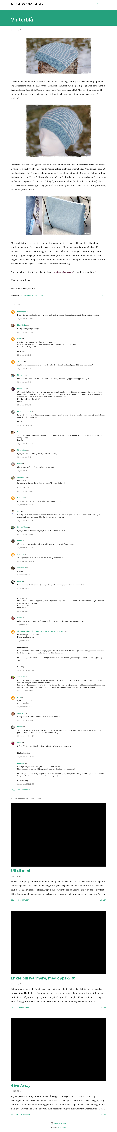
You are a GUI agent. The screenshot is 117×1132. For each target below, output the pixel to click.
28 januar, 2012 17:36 (25, 720)
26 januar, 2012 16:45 (25, 405)
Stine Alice (21, 713)
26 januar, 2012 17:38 (25, 443)
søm (42, 295)
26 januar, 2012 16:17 (25, 368)
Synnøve (20, 361)
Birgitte (20, 375)
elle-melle (21, 677)
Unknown (21, 498)
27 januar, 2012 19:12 (25, 625)
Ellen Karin (21, 325)
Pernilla (20, 432)
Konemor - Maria (24, 411)
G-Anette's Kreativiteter (27, 3)
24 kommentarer (22, 900)
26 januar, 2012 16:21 (25, 382)
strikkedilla (21, 568)
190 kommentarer (23, 1115)
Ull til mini (20, 870)
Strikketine (21, 450)
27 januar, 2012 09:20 (25, 561)
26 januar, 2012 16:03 (25, 355)
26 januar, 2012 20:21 (25, 491)
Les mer (103, 900)
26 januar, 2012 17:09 (25, 425)
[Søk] (97, 3)
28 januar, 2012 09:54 (25, 670)
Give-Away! (21, 1085)
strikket (37, 295)
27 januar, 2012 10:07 (25, 588)
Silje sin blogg (22, 527)
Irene (19, 464)
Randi (19, 540)
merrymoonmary (62, 1127)
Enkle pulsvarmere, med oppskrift (43, 978)
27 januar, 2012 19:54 (25, 641)
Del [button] (102, 295)
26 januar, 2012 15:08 (25, 319)
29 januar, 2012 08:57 (25, 736)
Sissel (19, 338)
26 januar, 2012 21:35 (25, 505)
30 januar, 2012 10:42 (25, 757)
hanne (19, 617)
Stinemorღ (21, 477)
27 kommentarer (22, 1007)
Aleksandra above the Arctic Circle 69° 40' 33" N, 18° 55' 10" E (41, 631)
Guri (19, 697)
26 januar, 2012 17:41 (25, 457)
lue (21, 295)
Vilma (19, 743)
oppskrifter (28, 295)
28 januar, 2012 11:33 (25, 691)
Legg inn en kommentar (20, 789)
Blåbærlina (21, 388)
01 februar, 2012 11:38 (25, 784)
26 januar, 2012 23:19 (25, 548)
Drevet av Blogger (58, 1123)
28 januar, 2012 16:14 (25, 707)
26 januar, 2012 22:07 (25, 520)
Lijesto (20, 581)
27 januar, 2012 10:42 (25, 611)
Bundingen (21, 311)
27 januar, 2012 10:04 (25, 575)
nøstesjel (20, 763)
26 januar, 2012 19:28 (25, 471)
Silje (18, 511)
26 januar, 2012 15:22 (25, 332)
